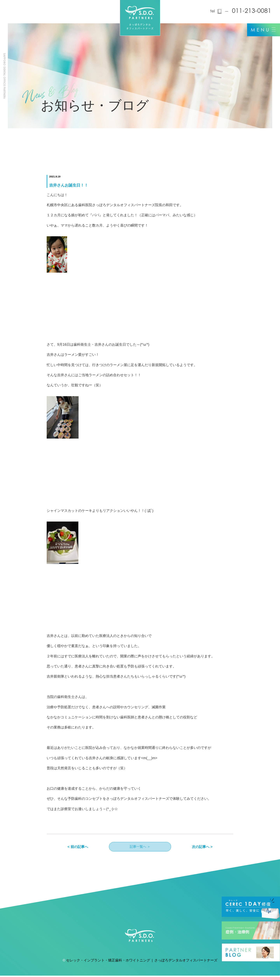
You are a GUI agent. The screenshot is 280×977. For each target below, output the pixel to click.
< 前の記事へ (77, 847)
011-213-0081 (251, 11)
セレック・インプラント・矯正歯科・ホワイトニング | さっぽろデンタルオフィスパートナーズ (141, 962)
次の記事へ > (202, 847)
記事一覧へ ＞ (140, 847)
